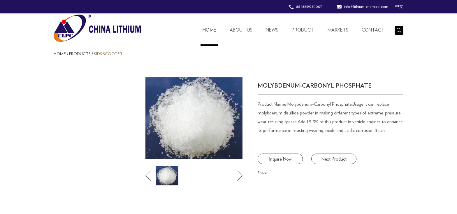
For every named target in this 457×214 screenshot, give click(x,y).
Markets (337, 30)
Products (80, 54)
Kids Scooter (108, 54)
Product (303, 30)
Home (209, 30)
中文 (399, 7)
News (272, 30)
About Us (241, 30)
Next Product (334, 159)
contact (373, 30)
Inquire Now (280, 159)
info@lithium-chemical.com (366, 7)
